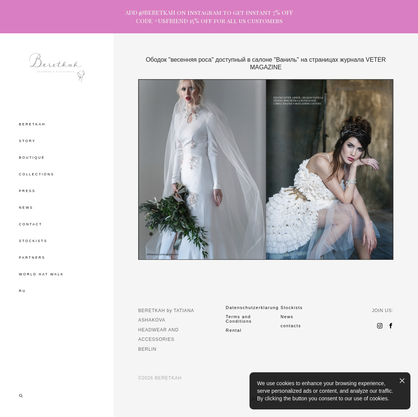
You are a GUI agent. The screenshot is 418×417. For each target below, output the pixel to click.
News (287, 316)
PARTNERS (32, 257)
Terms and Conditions (238, 318)
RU (22, 291)
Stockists (292, 307)
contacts (291, 325)
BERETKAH (32, 124)
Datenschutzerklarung (252, 307)
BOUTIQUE (32, 157)
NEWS (26, 207)
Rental (234, 330)
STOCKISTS (33, 241)
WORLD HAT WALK (41, 274)
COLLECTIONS (36, 174)
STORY (27, 141)
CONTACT (30, 224)
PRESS (27, 191)
